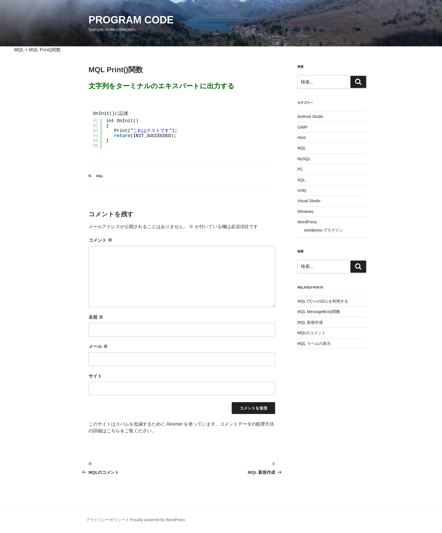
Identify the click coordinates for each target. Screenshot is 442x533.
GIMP (302, 127)
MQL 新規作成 (310, 322)
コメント (100, 240)
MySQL (304, 159)
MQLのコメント (311, 333)
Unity (301, 190)
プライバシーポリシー (105, 519)
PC (300, 169)
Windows (305, 211)
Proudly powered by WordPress (157, 519)
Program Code (131, 20)
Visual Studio (308, 201)
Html (301, 137)
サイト (95, 376)
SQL (301, 180)
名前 (96, 317)
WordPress (307, 222)
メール (98, 346)
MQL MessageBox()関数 (318, 311)
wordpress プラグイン (323, 230)
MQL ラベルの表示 (314, 343)
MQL (99, 176)
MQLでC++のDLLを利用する (322, 301)
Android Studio (310, 116)
